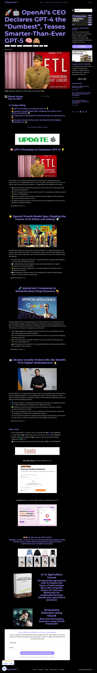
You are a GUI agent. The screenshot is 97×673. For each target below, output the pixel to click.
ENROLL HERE (82, 79)
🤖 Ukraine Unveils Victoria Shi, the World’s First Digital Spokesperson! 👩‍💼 (37, 361)
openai (41, 45)
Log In (90, 2)
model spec (35, 45)
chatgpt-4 (13, 45)
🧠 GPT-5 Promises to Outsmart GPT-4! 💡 (37, 149)
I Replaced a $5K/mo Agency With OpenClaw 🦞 (80, 87)
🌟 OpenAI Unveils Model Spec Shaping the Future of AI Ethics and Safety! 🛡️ (37, 218)
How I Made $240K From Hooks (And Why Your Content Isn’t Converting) (81, 94)
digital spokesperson (27, 45)
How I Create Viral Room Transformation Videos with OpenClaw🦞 (80, 102)
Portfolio (66, 2)
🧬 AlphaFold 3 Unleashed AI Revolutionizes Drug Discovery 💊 (37, 290)
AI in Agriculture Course (51, 576)
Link (24, 206)
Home (40, 2)
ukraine (45, 45)
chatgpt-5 (19, 45)
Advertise (36, 127)
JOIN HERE (82, 46)
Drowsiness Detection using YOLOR (51, 612)
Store (42, 127)
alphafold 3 (7, 45)
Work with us (58, 2)
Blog (51, 2)
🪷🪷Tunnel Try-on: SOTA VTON (37, 537)
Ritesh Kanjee (15, 96)
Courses (45, 2)
